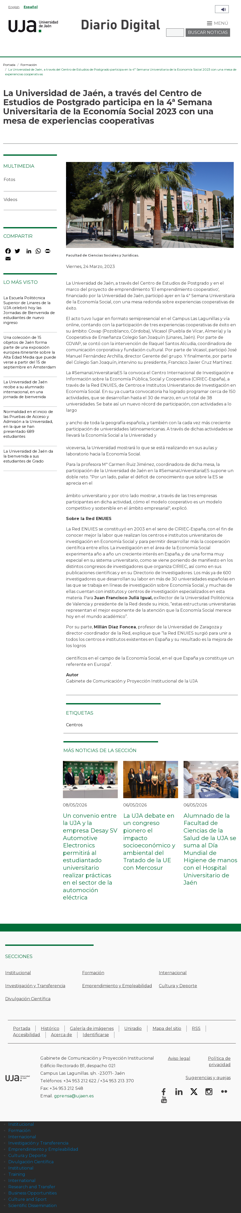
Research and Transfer (31, 1186)
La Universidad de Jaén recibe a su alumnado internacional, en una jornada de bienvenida (25, 389)
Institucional (18, 972)
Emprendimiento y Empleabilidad (117, 985)
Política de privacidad (219, 1061)
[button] (150, 206)
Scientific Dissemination (32, 1205)
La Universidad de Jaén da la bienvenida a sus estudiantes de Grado (28, 456)
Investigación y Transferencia (35, 985)
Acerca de (61, 1034)
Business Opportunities (32, 1193)
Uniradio (133, 1028)
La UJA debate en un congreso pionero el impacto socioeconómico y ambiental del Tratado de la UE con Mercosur (149, 841)
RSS (196, 1028)
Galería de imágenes (92, 1028)
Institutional (21, 1168)
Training (16, 1174)
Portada (9, 65)
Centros (74, 724)
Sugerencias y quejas (208, 1077)
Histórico (50, 1028)
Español (31, 7)
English (13, 7)
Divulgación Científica (27, 998)
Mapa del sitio (167, 1028)
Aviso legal (179, 1058)
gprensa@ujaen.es (74, 1095)
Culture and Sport (27, 1199)
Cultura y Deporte (178, 985)
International (22, 1180)
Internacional (173, 972)
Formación (29, 65)
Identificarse (96, 1034)
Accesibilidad (26, 1034)
